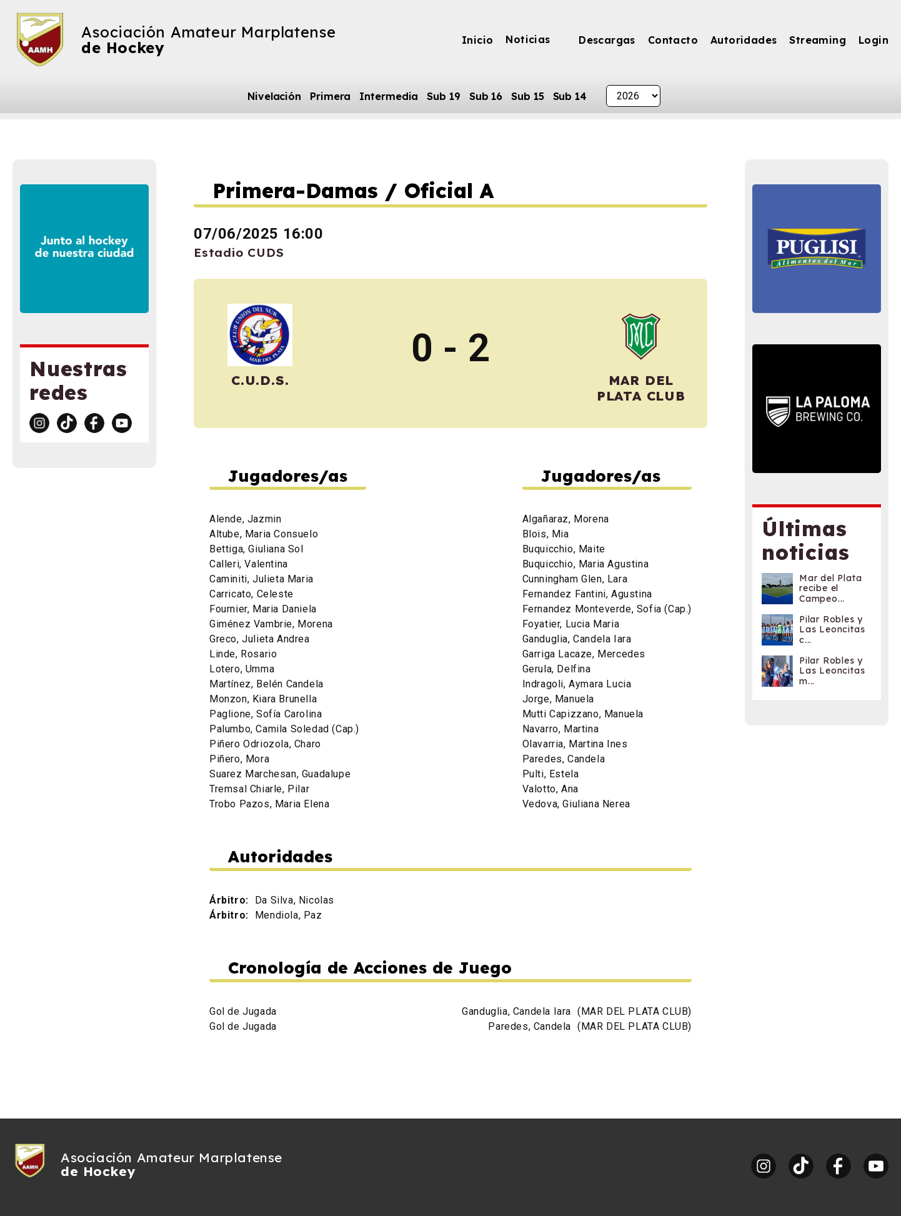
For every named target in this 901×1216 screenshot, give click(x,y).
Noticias (527, 39)
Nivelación (274, 96)
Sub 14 (570, 96)
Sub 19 (443, 96)
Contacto (673, 40)
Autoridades (743, 40)
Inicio (477, 40)
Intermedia (388, 96)
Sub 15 (527, 96)
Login (874, 40)
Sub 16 (485, 96)
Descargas (607, 40)
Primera (330, 96)
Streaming (817, 40)
